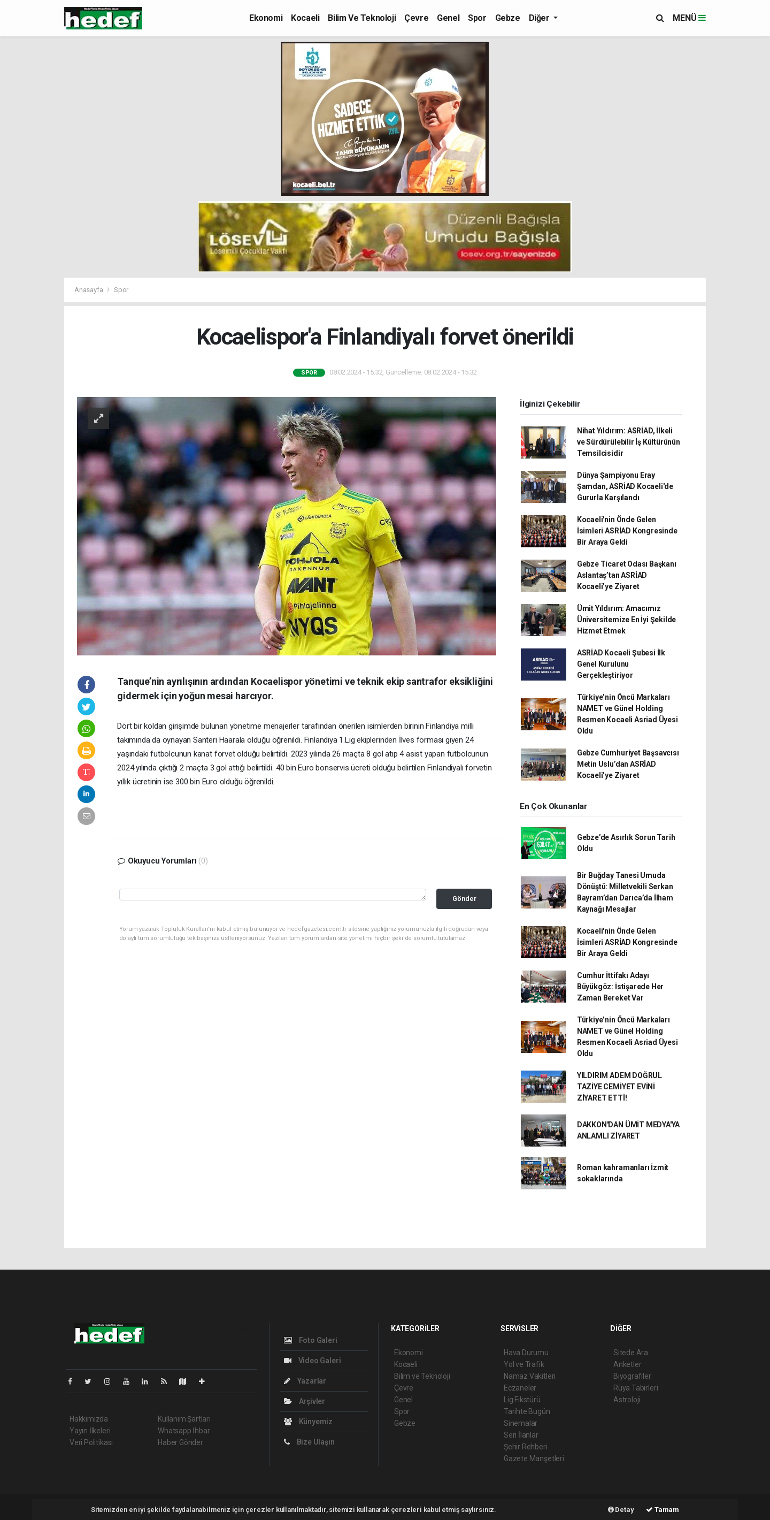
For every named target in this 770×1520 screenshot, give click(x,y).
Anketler (627, 1364)
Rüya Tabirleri (635, 1388)
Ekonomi (265, 18)
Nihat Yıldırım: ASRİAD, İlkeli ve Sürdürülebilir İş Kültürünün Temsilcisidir (628, 441)
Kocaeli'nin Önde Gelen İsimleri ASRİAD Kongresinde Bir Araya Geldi (627, 530)
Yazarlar (305, 1381)
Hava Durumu (526, 1352)
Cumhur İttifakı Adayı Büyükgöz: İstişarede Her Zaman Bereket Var (620, 986)
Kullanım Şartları (184, 1419)
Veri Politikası (91, 1442)
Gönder (464, 899)
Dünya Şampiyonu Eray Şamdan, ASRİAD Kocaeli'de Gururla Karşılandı (625, 486)
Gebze (507, 18)
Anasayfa (89, 290)
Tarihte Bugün (527, 1411)
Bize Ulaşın (309, 1442)
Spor (477, 18)
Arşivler (304, 1401)
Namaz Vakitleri (530, 1376)
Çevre (416, 18)
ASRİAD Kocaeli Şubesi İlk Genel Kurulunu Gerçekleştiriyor (621, 663)
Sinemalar (520, 1423)
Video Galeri (312, 1360)
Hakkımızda (89, 1419)
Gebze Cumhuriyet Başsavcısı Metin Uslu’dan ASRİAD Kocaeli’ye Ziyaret (628, 764)
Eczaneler (520, 1388)
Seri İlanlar (521, 1435)
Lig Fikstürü (522, 1399)
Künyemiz (308, 1421)
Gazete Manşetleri (534, 1458)
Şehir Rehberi (526, 1446)
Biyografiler (632, 1376)
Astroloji (626, 1399)
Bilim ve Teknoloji (362, 18)
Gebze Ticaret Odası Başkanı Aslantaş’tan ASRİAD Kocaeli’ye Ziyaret (626, 575)
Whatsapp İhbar (184, 1430)
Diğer (540, 18)
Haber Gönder (180, 1442)
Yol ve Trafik (524, 1364)
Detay (621, 1510)
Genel (448, 18)
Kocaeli (305, 18)
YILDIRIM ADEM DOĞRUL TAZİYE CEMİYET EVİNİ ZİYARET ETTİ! (619, 1086)
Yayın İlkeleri (90, 1430)
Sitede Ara (630, 1352)
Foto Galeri (310, 1340)
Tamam (662, 1510)
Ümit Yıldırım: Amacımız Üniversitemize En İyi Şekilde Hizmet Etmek (626, 619)
